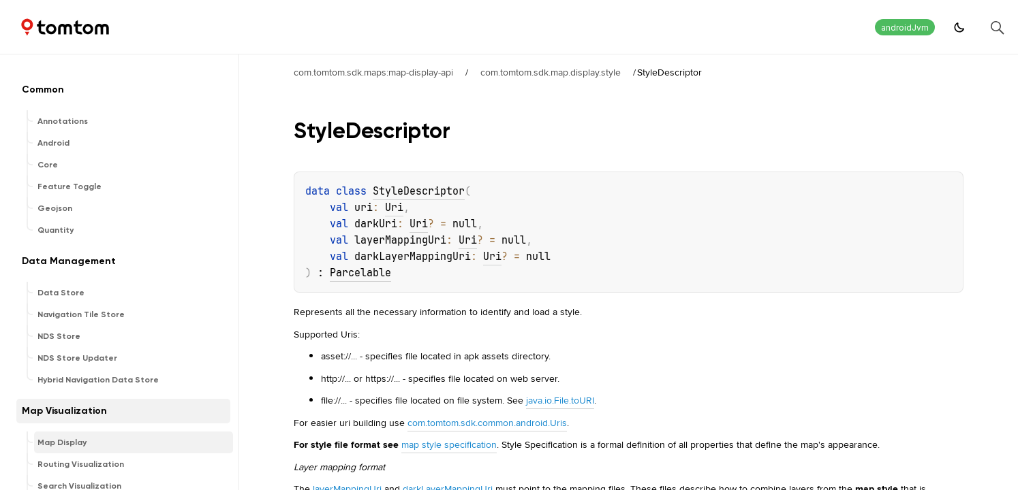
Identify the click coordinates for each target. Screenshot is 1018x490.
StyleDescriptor (419, 191)
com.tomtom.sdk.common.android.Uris (487, 422)
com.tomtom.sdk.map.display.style (550, 72)
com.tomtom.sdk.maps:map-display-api (373, 72)
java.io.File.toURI (560, 400)
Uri (394, 207)
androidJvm (905, 27)
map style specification (449, 444)
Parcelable (360, 273)
